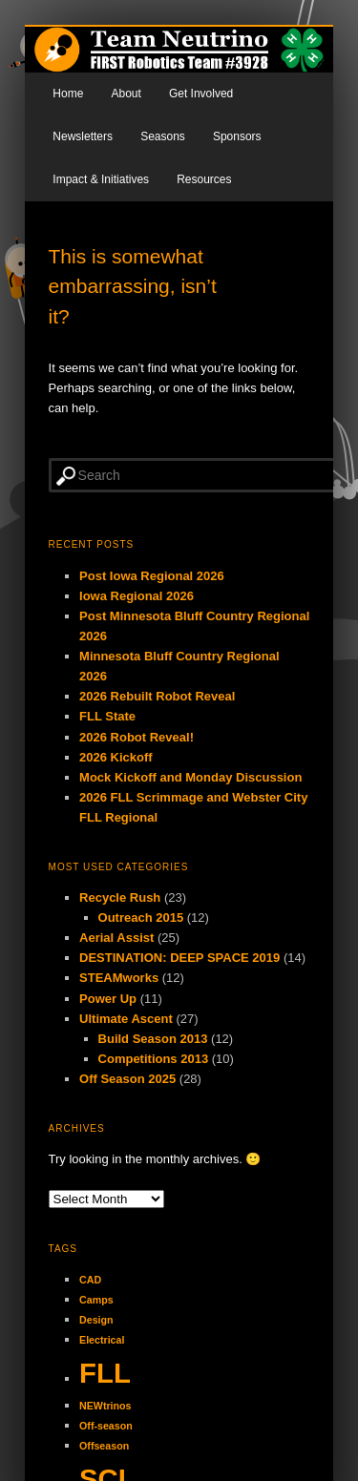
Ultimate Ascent (126, 1019)
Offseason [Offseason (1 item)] (104, 1445)
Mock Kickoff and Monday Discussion (190, 777)
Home (68, 93)
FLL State (107, 716)
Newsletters (83, 136)
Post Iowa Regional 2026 (151, 576)
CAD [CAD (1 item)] (90, 1279)
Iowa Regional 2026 (136, 596)
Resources (204, 179)
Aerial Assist (116, 937)
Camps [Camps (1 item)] (96, 1299)
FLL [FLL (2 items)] (105, 1372)
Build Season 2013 (153, 1039)
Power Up (108, 998)
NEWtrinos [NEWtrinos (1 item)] (105, 1405)
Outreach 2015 (141, 917)
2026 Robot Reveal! (136, 737)
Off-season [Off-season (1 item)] (106, 1425)
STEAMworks (118, 977)
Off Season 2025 (127, 1079)
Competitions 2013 (153, 1059)
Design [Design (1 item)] (96, 1319)
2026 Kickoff (116, 757)
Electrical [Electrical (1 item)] (101, 1339)
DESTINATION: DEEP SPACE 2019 (179, 957)
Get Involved (201, 93)
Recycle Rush (119, 897)
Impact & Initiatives (101, 179)
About (125, 93)
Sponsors (237, 136)
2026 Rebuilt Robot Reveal (157, 696)
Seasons (162, 136)
